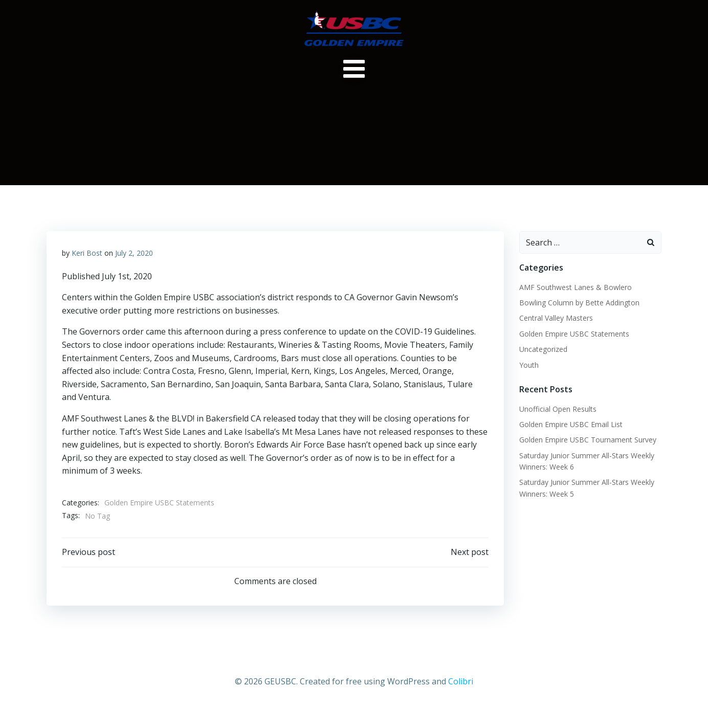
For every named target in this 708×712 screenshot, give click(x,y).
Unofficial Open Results (557, 409)
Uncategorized (543, 349)
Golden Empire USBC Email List (571, 424)
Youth (529, 365)
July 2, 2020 (134, 253)
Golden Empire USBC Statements (159, 502)
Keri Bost (87, 253)
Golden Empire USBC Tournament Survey (587, 439)
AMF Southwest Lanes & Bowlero (575, 287)
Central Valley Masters (556, 318)
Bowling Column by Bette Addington (579, 302)
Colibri (460, 681)
